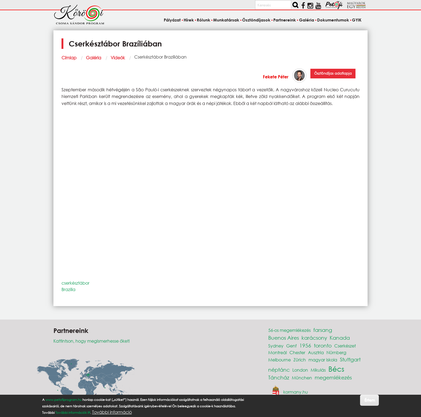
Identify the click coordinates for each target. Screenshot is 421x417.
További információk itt (72, 412)
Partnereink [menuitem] (284, 19)
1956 (305, 345)
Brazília (68, 289)
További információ (112, 412)
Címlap (69, 57)
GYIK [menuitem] (356, 19)
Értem (369, 400)
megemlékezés (333, 377)
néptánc (279, 370)
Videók (118, 57)
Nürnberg (336, 352)
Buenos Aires (283, 338)
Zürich (299, 359)
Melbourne (279, 359)
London (300, 370)
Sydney (276, 346)
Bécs (336, 368)
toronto (323, 345)
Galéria (93, 57)
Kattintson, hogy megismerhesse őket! (91, 341)
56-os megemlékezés (289, 330)
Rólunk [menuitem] (203, 19)
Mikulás (318, 370)
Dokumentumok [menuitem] (333, 19)
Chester (297, 352)
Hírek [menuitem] (189, 19)
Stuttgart (350, 359)
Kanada (340, 338)
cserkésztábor (75, 283)
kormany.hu (295, 392)
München (302, 377)
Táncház (278, 377)
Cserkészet (345, 346)
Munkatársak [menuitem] (226, 19)
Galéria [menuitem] (306, 19)
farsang (322, 330)
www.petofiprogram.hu (63, 399)
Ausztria (316, 352)
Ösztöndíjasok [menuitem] (256, 19)
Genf (291, 346)
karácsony (314, 338)
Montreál (277, 352)
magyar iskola (323, 359)
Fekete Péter (275, 76)
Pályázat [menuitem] (172, 19)
